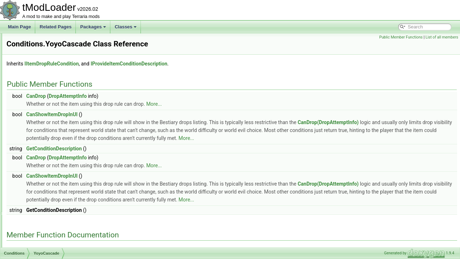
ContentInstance (39, 246)
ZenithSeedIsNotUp (48, 183)
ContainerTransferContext (48, 238)
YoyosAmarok (42, 151)
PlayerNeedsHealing (49, 48)
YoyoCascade (42, 143)
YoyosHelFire (42, 159)
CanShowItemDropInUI (141, 114)
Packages (93, 26)
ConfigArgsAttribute (42, 207)
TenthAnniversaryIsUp (50, 120)
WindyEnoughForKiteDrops (55, 128)
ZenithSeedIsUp (44, 191)
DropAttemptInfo (158, 96)
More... (244, 104)
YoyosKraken (42, 167)
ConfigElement (38, 215)
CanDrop (125, 96)
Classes (126, 26)
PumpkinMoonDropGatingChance (61, 64)
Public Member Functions (401, 37)
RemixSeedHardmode (50, 88)
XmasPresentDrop (47, 135)
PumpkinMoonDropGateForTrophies (64, 56)
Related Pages (56, 26)
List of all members (442, 37)
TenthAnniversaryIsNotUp (53, 112)
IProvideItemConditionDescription (218, 64)
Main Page (19, 26)
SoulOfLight (40, 96)
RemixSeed (40, 72)
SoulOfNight (41, 104)
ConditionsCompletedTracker (51, 199)
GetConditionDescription (144, 156)
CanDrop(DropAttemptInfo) (417, 122)
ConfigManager (38, 230)
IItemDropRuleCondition (141, 64)
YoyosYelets (41, 175)
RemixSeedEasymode (50, 80)
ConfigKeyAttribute (42, 223)
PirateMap (39, 41)
